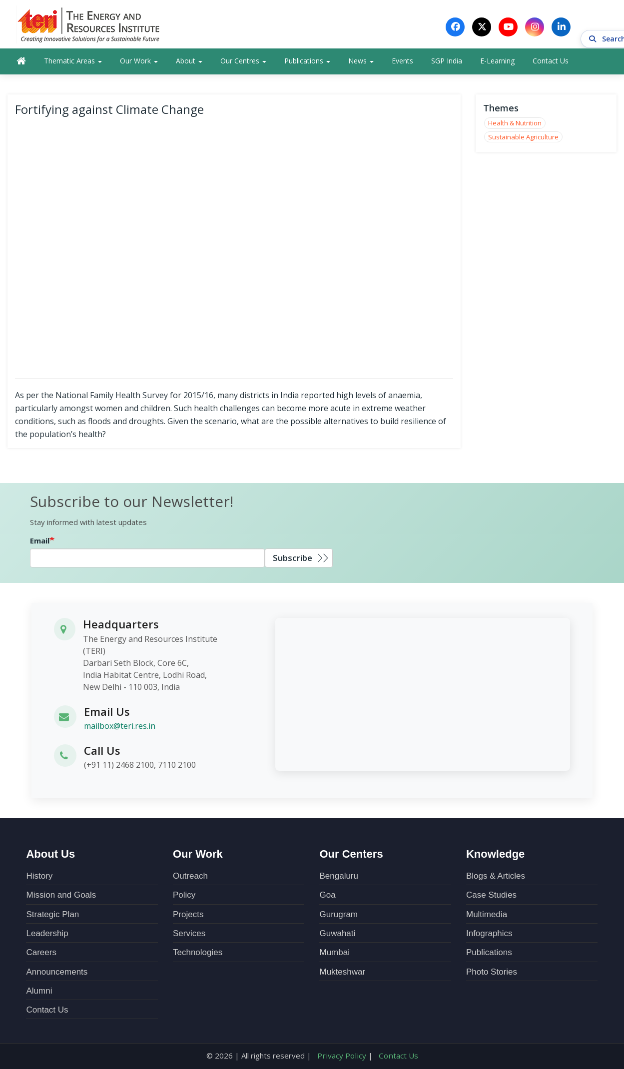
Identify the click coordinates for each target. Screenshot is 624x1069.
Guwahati (337, 936)
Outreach (190, 878)
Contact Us (551, 63)
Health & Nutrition (515, 125)
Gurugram (338, 916)
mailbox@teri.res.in (119, 728)
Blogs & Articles (495, 878)
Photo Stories (491, 974)
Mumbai (334, 955)
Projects (188, 916)
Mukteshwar (342, 974)
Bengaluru (338, 878)
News (361, 63)
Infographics (489, 936)
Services (189, 936)
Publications (307, 63)
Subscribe (292, 560)
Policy (184, 897)
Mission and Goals (61, 897)
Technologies (197, 955)
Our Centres (243, 63)
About (189, 63)
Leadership (47, 936)
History (39, 878)
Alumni (39, 993)
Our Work (139, 63)
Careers (41, 955)
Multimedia (486, 916)
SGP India (446, 63)
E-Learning (497, 63)
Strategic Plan (52, 916)
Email (39, 543)
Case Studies (491, 897)
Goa (327, 897)
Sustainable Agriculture (523, 138)
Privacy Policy (342, 1058)
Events (402, 63)
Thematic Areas (73, 63)
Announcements (56, 974)
